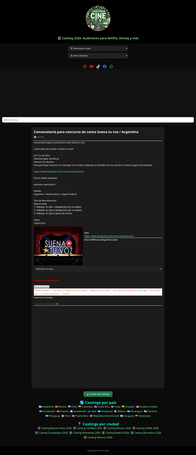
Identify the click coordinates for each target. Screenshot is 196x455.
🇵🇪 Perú (65, 416)
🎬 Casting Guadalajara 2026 (51, 432)
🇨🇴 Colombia (85, 406)
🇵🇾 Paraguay (52, 416)
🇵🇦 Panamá (150, 411)
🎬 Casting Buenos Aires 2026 (55, 428)
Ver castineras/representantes (126, 290)
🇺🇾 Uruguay (127, 416)
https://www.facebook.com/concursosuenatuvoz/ (109, 236)
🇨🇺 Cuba (115, 406)
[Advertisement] (98, 94)
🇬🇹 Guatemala (78, 411)
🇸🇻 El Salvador (47, 411)
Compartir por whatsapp (43, 297)
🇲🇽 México (120, 411)
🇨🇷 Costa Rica (101, 406)
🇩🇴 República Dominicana (104, 416)
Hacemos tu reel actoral (100, 290)
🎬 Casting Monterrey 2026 (84, 432)
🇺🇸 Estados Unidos (146, 406)
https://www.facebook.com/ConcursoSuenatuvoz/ (59, 171)
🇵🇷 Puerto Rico (80, 416)
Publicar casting (42, 290)
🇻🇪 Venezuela (143, 416)
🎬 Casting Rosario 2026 (117, 428)
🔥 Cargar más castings (98, 394)
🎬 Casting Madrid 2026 (115, 432)
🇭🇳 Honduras (105, 411)
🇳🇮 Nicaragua (135, 411)
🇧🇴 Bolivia (60, 406)
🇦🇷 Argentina (46, 406)
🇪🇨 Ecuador (128, 406)
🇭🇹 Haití (91, 411)
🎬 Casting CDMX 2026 (145, 428)
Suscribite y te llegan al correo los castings (70, 290)
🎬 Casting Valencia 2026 (98, 437)
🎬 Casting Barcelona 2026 (145, 432)
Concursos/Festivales (50, 294)
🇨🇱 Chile (72, 406)
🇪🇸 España (63, 411)
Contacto (66, 294)
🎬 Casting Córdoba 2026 (87, 428)
